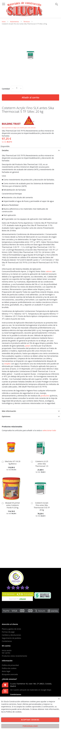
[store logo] (24, 9)
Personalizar (30, 726)
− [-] (12, 88)
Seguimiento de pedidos (11, 638)
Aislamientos (14, 22)
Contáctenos (7, 641)
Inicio (4, 22)
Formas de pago (8, 632)
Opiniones (6, 416)
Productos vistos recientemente (14, 656)
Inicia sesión (7, 650)
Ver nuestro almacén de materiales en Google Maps (30, 690)
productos (45, 395)
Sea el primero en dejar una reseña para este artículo (19, 128)
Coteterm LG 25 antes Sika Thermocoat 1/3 (41, 463)
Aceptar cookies (30, 720)
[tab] (30, 150)
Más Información (9, 411)
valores (49, 271)
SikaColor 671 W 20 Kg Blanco (12, 462)
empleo (7, 363)
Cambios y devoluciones (11, 635)
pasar (27, 346)
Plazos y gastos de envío (11, 629)
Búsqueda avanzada (10, 674)
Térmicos (26, 22)
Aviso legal (6, 671)
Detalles (5, 150)
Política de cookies (9, 668)
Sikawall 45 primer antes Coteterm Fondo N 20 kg (12, 505)
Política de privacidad (10, 665)
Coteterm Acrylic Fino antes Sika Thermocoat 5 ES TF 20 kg (42, 506)
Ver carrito (6, 653)
